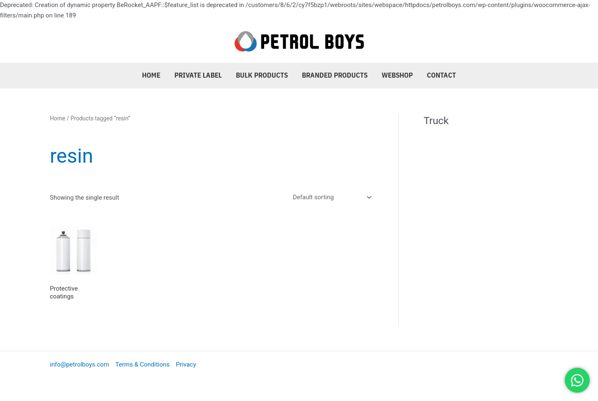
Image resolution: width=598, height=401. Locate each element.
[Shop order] (330, 197)
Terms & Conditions (142, 364)
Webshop (397, 75)
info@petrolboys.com (79, 364)
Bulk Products (262, 75)
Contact (441, 75)
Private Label (198, 75)
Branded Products (335, 75)
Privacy (186, 364)
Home (151, 75)
